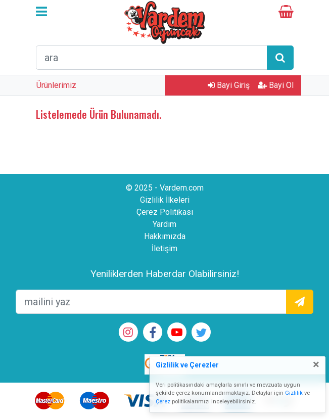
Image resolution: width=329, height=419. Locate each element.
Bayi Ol (276, 85)
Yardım (164, 224)
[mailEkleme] (151, 302)
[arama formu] (151, 57)
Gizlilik (294, 393)
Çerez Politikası (164, 212)
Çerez (163, 401)
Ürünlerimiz (56, 85)
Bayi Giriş (229, 85)
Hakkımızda (164, 236)
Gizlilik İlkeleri (165, 200)
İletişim (164, 248)
